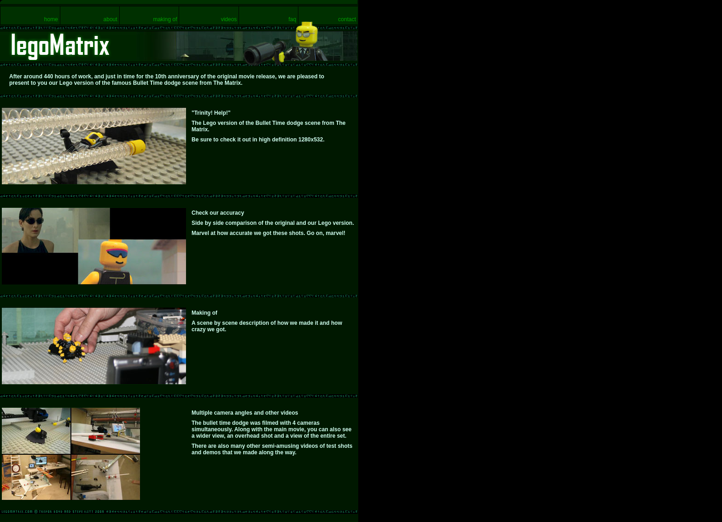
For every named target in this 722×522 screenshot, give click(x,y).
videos (229, 19)
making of (165, 19)
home (51, 19)
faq (292, 19)
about (110, 19)
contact (347, 19)
